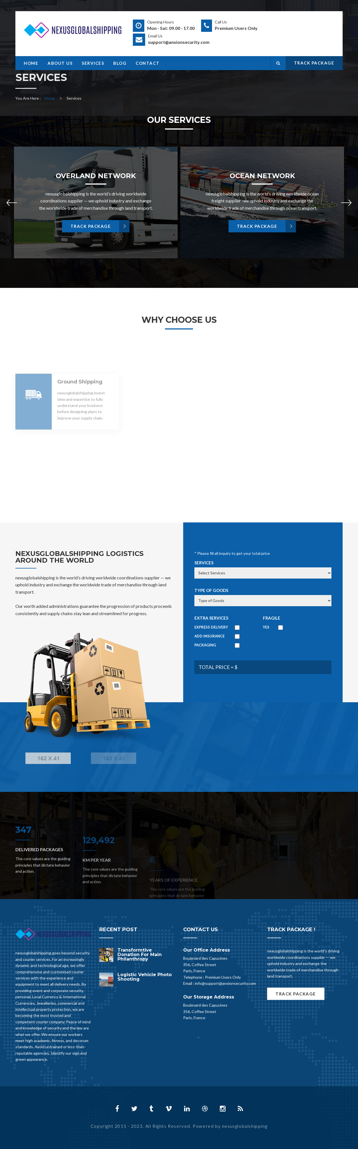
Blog (119, 63)
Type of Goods (211, 590)
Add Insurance (209, 636)
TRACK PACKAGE (314, 62)
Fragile (271, 617)
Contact (148, 63)
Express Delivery (211, 627)
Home (31, 63)
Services (93, 63)
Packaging (205, 645)
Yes (266, 627)
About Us (60, 63)
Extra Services (211, 617)
